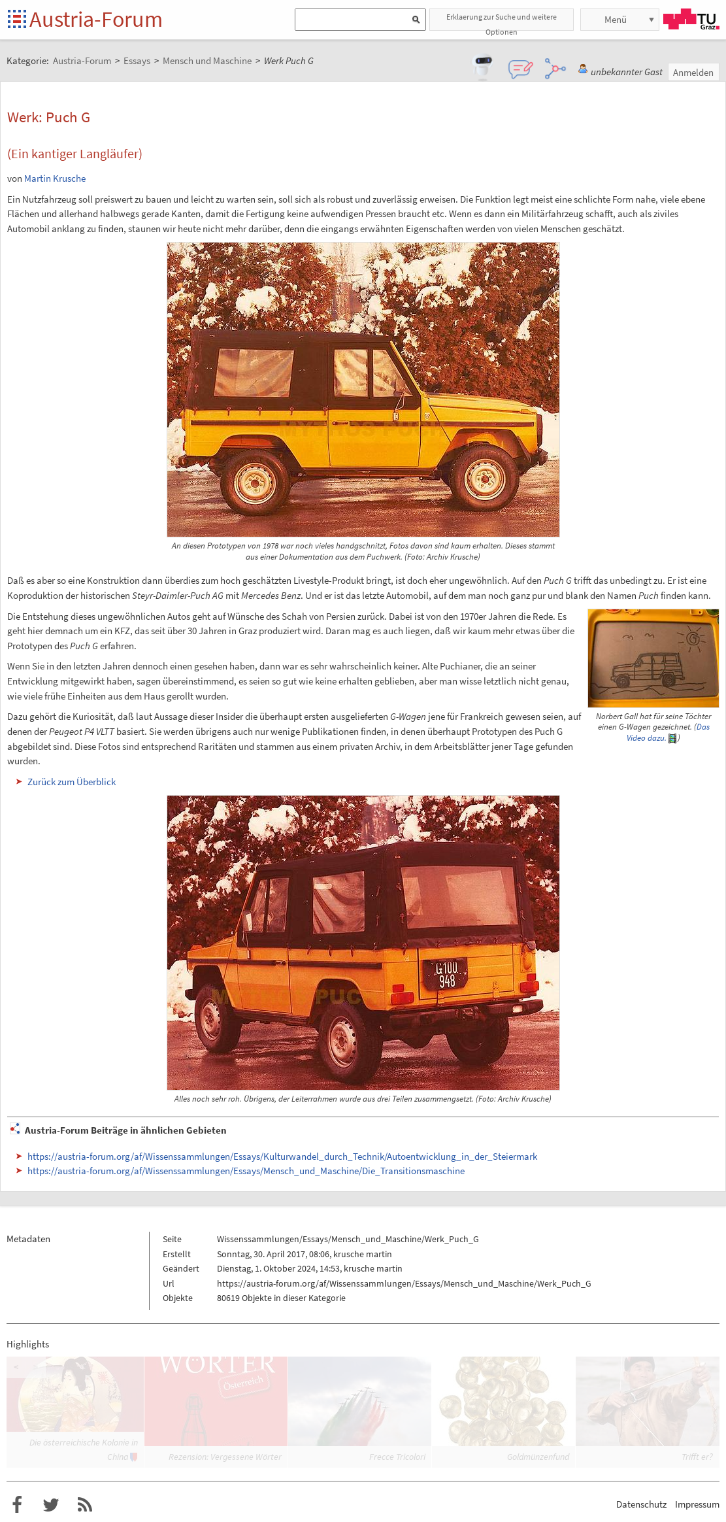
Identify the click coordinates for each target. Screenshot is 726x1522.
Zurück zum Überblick (71, 781)
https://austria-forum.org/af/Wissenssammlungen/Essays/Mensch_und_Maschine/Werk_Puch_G (404, 1283)
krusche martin (362, 1254)
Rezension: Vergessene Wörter (225, 1457)
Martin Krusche (55, 178)
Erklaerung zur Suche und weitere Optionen (501, 21)
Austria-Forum (96, 19)
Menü (615, 19)
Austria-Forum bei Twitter (51, 1505)
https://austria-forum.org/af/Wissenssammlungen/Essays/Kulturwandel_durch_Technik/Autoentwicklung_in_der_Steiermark (282, 1156)
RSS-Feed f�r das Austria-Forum (84, 1505)
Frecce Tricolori (397, 1457)
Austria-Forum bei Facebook (17, 1505)
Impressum (697, 1504)
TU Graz (691, 18)
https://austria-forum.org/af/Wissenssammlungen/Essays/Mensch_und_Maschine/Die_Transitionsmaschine (246, 1170)
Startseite (18, 19)
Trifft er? (697, 1457)
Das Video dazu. (668, 732)
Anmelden (693, 72)
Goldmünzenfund (538, 1457)
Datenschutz (641, 1504)
